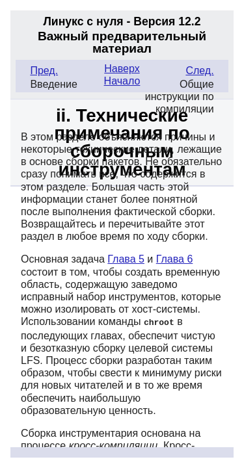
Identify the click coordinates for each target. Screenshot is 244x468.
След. (199, 70)
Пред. (44, 70)
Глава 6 (174, 259)
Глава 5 (125, 259)
